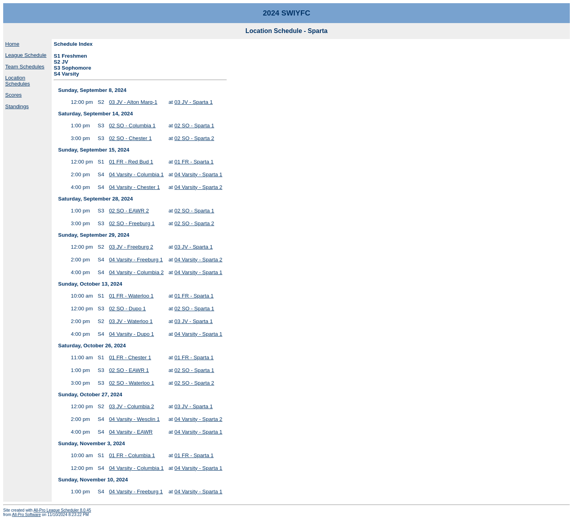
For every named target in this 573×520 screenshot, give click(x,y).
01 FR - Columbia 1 (132, 455)
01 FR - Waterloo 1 (131, 296)
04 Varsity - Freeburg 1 (136, 260)
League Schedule (26, 55)
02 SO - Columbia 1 (132, 126)
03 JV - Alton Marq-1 (133, 102)
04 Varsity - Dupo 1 (131, 334)
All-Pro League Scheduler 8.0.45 (62, 510)
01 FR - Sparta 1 (194, 162)
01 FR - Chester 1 (130, 357)
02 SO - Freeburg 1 (132, 223)
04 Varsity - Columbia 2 (136, 272)
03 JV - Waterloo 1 (131, 321)
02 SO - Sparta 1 (194, 126)
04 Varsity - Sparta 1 (198, 174)
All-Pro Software (26, 514)
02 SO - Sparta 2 (194, 138)
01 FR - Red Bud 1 (131, 162)
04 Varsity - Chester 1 (134, 187)
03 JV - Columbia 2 (131, 406)
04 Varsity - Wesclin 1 (134, 419)
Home (12, 44)
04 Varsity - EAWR (131, 432)
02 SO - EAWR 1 (129, 370)
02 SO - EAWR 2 (129, 211)
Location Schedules (17, 81)
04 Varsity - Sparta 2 (198, 187)
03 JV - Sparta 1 (193, 102)
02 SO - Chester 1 (130, 138)
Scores (13, 95)
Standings (17, 106)
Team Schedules (25, 67)
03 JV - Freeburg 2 (131, 247)
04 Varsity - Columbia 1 (136, 174)
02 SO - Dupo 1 (127, 309)
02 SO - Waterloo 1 (131, 383)
